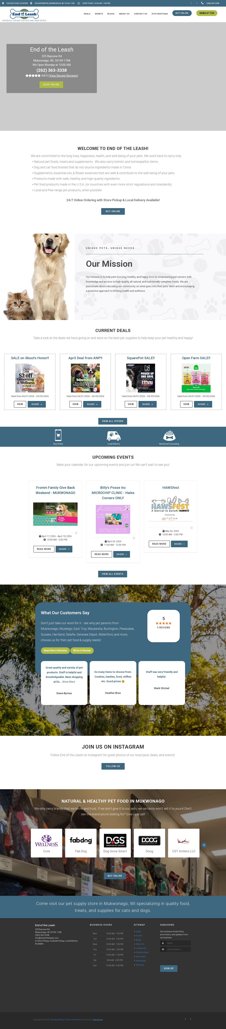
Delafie (70, 634)
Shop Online (51, 84)
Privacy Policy (57, 1019)
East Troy (80, 629)
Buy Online (113, 211)
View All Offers (112, 421)
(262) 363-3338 (51, 70)
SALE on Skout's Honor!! (30, 358)
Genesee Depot (87, 634)
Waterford (106, 634)
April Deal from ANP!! (85, 358)
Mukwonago (49, 629)
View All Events (112, 574)
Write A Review (82, 650)
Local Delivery (114, 444)
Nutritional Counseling (169, 444)
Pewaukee (126, 629)
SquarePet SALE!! (141, 358)
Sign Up (169, 968)
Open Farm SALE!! (196, 358)
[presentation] (175, 957)
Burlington (111, 629)
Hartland (58, 634)
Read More (44, 549)
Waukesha (95, 629)
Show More (68, 681)
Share (36, 404)
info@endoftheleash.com (47, 938)
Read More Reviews (55, 650)
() (63, 75)
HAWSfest (170, 488)
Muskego (66, 629)
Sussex (46, 634)
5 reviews (163, 627)
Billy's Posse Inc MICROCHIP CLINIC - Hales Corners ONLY (113, 493)
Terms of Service (73, 1019)
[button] (109, 712)
